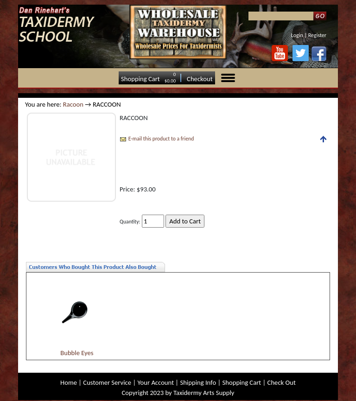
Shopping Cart (140, 79)
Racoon (73, 104)
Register (317, 35)
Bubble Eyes (76, 353)
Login (297, 35)
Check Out (281, 382)
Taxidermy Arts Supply (203, 392)
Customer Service (107, 382)
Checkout (200, 79)
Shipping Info (198, 382)
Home (68, 382)
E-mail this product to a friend (161, 138)
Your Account (155, 382)
